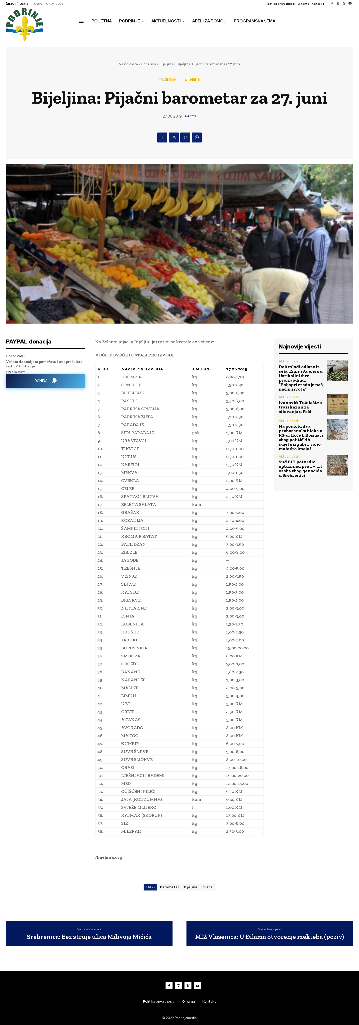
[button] (84, 31)
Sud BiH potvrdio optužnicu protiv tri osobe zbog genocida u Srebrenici (300, 468)
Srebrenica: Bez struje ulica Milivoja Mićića (89, 936)
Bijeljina (166, 64)
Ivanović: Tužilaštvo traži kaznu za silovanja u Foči (300, 407)
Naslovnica (128, 64)
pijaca (207, 887)
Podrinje (148, 64)
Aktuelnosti (288, 361)
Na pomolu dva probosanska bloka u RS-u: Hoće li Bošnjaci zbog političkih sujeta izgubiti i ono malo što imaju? (301, 437)
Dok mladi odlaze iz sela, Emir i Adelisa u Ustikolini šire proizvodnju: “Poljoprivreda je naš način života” (301, 378)
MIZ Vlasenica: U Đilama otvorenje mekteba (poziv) (269, 936)
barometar (169, 887)
